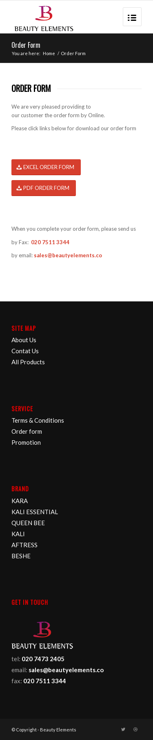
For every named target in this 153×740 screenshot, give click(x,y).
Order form (26, 431)
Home (49, 53)
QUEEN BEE (28, 522)
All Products (28, 362)
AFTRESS (24, 544)
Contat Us (25, 350)
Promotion (26, 442)
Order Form (25, 45)
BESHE (21, 555)
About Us (23, 339)
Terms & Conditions (37, 420)
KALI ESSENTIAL (34, 511)
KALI (18, 533)
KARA (19, 500)
